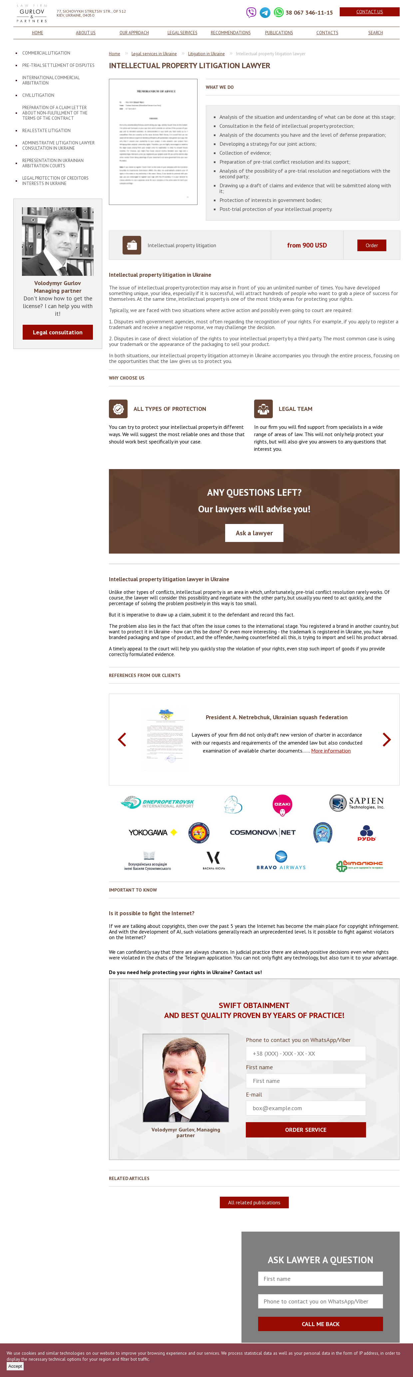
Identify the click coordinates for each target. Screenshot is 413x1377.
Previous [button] (122, 740)
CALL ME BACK (321, 1324)
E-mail (306, 1104)
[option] (254, 739)
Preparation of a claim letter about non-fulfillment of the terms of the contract (55, 113)
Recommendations (231, 33)
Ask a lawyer (254, 533)
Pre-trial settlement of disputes (58, 65)
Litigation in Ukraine (206, 54)
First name (306, 1076)
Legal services (183, 33)
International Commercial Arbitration (51, 80)
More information (331, 750)
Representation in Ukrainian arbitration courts (53, 163)
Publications (279, 33)
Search (375, 33)
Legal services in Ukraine (154, 54)
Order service (305, 1129)
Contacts (327, 33)
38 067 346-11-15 (309, 12)
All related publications (254, 1202)
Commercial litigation (46, 53)
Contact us (369, 12)
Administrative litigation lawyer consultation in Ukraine (58, 145)
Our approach (134, 33)
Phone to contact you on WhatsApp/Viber (306, 1049)
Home (37, 33)
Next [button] (387, 740)
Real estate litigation (46, 130)
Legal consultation (58, 332)
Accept (15, 1366)
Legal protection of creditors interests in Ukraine (55, 180)
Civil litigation (38, 95)
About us (86, 33)
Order (372, 245)
